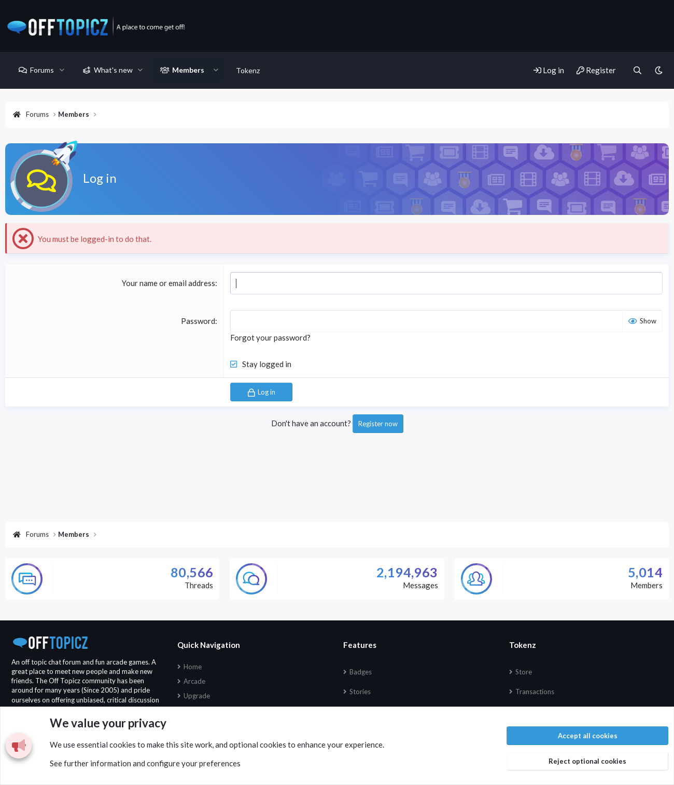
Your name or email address (168, 283)
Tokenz (248, 70)
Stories (360, 691)
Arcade (194, 681)
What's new (113, 69)
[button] (62, 70)
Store (523, 672)
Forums (42, 69)
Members (188, 69)
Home (193, 666)
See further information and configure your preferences (145, 763)
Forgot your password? (270, 337)
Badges (360, 672)
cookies (122, 744)
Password (198, 321)
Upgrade (197, 696)
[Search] (637, 70)
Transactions (534, 691)
